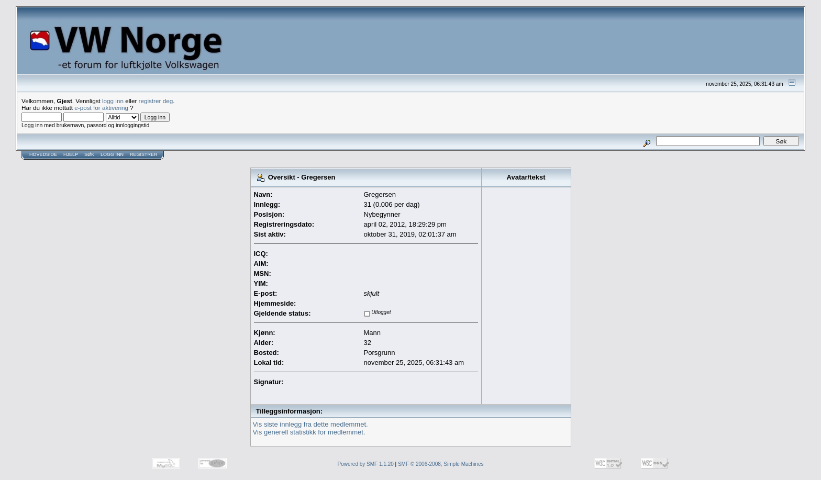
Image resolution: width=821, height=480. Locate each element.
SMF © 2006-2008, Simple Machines (441, 464)
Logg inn (112, 154)
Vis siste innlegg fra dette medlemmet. (310, 424)
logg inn (113, 100)
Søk (89, 154)
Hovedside (43, 154)
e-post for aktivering (101, 107)
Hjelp (70, 154)
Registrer (144, 154)
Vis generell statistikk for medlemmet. (309, 432)
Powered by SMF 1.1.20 (366, 464)
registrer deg (156, 100)
